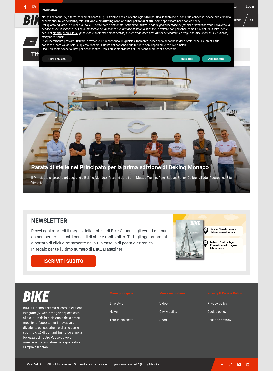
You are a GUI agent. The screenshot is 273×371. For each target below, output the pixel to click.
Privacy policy (217, 303)
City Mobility (168, 312)
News (114, 312)
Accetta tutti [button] (216, 58)
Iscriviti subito (63, 261)
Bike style (116, 303)
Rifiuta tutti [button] (185, 58)
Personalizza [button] (57, 58)
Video (163, 303)
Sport (163, 320)
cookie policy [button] (192, 21)
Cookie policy (216, 312)
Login (250, 6)
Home (30, 41)
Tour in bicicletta (121, 320)
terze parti (101, 25)
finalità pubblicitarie (65, 33)
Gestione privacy (219, 320)
